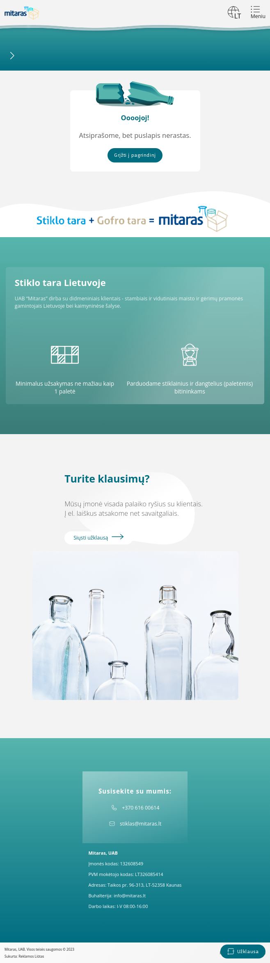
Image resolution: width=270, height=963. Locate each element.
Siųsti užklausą (98, 537)
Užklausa (243, 951)
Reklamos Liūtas (31, 956)
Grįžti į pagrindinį (135, 155)
